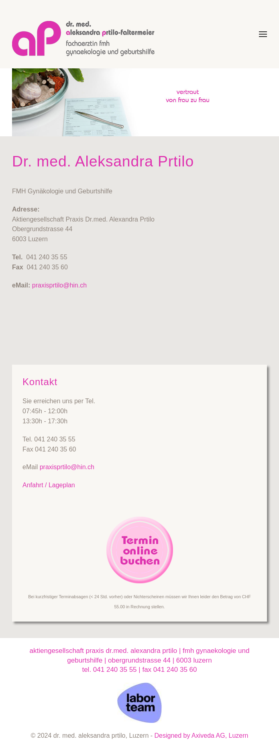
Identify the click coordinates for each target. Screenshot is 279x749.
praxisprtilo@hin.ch (59, 285)
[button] (263, 34)
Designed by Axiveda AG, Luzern (201, 735)
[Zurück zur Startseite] (87, 34)
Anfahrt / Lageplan (48, 485)
